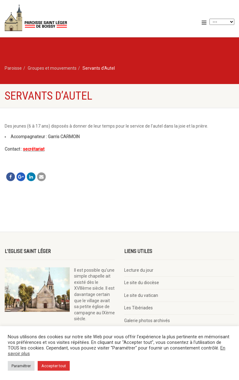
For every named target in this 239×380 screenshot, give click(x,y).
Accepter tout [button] (53, 366)
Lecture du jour (138, 270)
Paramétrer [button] (21, 366)
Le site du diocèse (141, 282)
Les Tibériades (138, 307)
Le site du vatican (141, 295)
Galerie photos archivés (147, 320)
